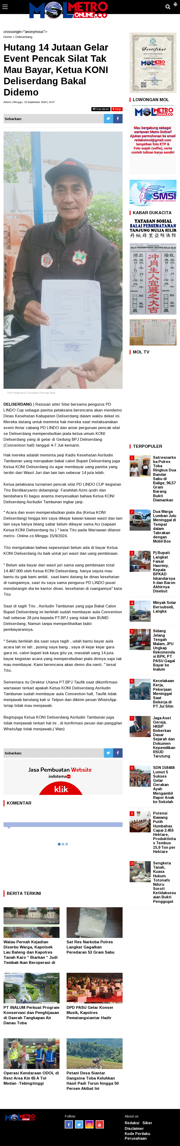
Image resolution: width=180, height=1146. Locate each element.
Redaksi (132, 1123)
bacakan (101, 109)
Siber (147, 1123)
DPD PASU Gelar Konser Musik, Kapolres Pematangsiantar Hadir (90, 1012)
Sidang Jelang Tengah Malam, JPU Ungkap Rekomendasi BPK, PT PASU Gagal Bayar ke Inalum (164, 650)
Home (8, 37)
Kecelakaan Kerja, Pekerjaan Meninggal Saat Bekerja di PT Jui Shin (163, 693)
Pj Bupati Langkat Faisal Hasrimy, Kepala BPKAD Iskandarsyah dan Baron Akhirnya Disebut (164, 572)
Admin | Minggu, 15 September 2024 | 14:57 (29, 102)
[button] (175, 2)
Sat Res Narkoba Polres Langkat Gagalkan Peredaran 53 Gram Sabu (90, 947)
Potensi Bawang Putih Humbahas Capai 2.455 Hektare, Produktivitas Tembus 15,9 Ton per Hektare (164, 832)
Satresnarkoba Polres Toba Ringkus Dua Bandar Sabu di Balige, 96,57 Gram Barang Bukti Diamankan (164, 478)
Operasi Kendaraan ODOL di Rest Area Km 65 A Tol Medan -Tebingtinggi (31, 1078)
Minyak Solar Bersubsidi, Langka (164, 607)
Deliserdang (23, 37)
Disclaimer (134, 1129)
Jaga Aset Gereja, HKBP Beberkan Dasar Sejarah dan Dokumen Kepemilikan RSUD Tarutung (164, 737)
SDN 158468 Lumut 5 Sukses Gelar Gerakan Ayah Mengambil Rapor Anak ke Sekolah (164, 785)
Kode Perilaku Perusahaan (137, 1136)
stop (117, 109)
